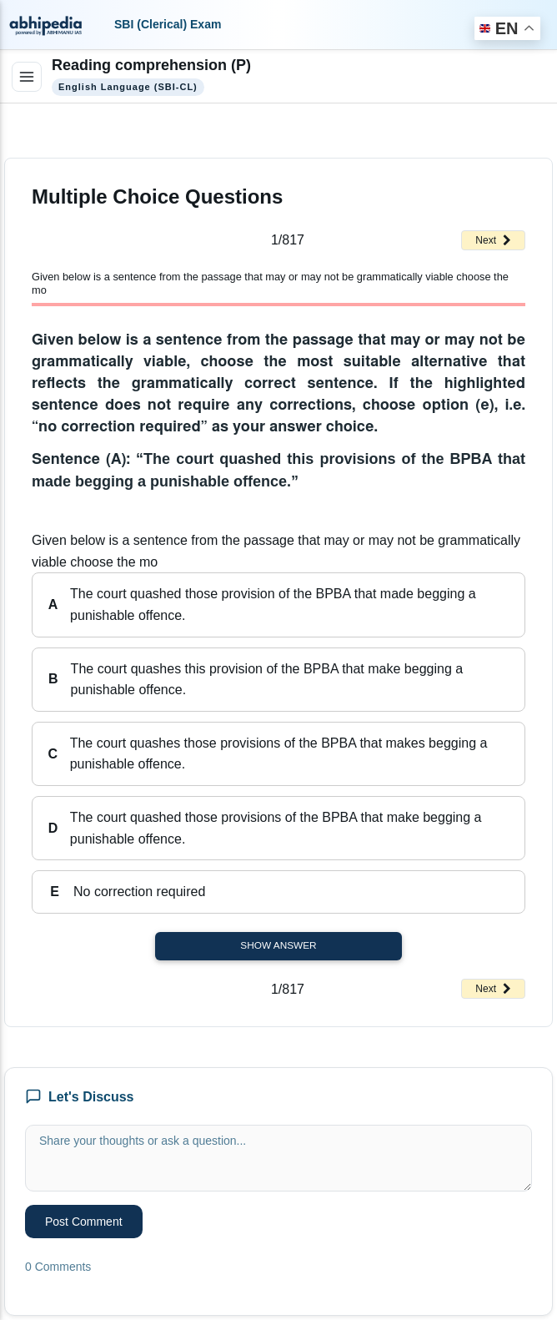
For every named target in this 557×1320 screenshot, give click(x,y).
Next (493, 240)
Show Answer (278, 945)
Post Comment (84, 1221)
